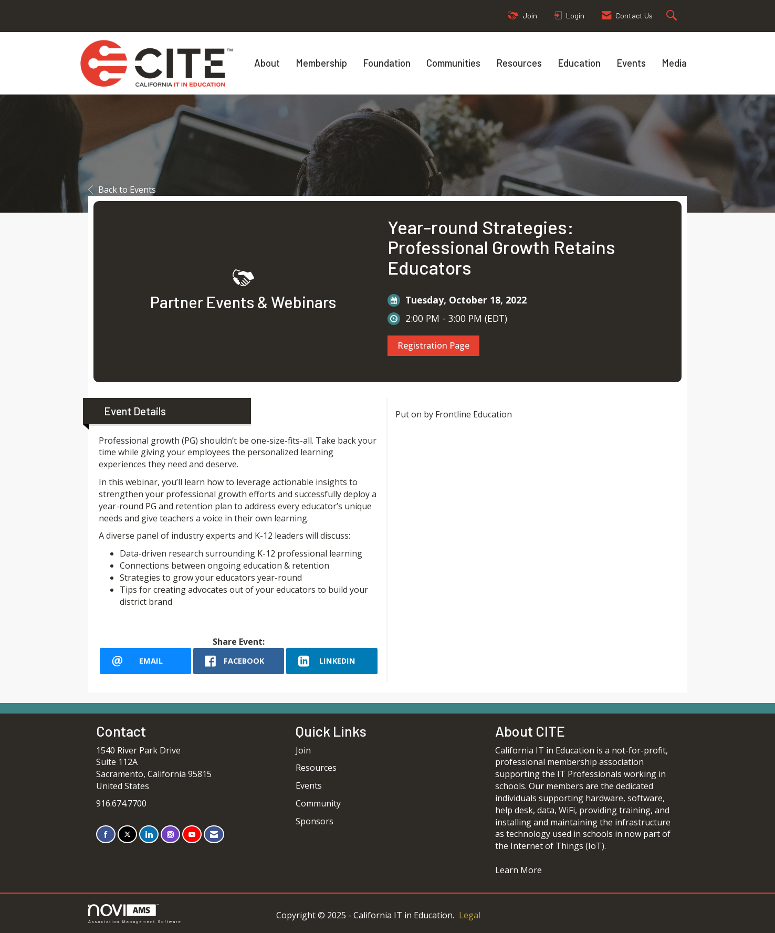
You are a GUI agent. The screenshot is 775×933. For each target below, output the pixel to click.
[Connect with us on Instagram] (170, 834)
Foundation (387, 63)
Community (318, 803)
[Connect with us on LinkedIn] (149, 834)
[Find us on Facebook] (106, 834)
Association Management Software (135, 914)
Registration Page (433, 345)
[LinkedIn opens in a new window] (332, 661)
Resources (519, 63)
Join (303, 750)
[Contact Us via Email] (214, 834)
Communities (453, 63)
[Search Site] (672, 16)
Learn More (518, 870)
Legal (469, 915)
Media (674, 63)
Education (579, 63)
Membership (321, 63)
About (267, 63)
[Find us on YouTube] (192, 834)
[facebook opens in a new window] (239, 661)
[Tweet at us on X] (127, 834)
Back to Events (122, 189)
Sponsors (314, 821)
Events (631, 63)
